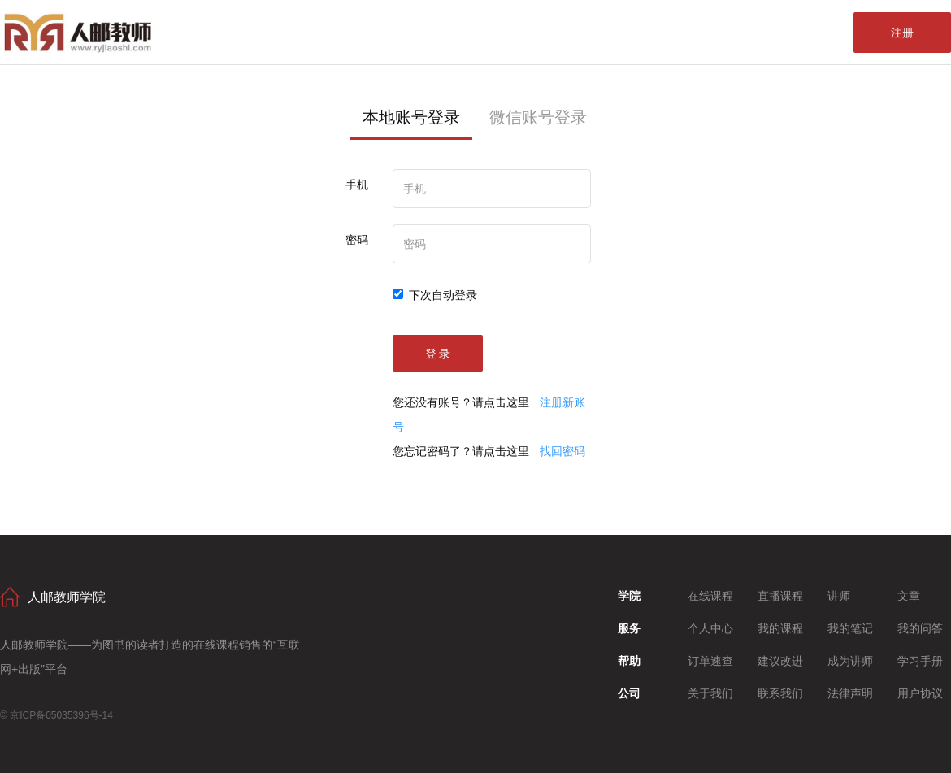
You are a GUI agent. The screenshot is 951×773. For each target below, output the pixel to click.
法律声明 (850, 693)
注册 (902, 32)
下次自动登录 (435, 295)
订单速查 (710, 660)
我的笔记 (850, 628)
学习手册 (920, 660)
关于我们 (710, 693)
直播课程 (780, 595)
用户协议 (920, 693)
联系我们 (780, 693)
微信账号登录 (538, 117)
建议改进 (780, 660)
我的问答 (920, 628)
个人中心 (710, 628)
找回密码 (562, 451)
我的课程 (780, 628)
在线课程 (710, 595)
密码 (356, 239)
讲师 (838, 595)
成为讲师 (850, 660)
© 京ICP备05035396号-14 (56, 715)
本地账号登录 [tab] (411, 117)
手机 (356, 184)
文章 (908, 595)
